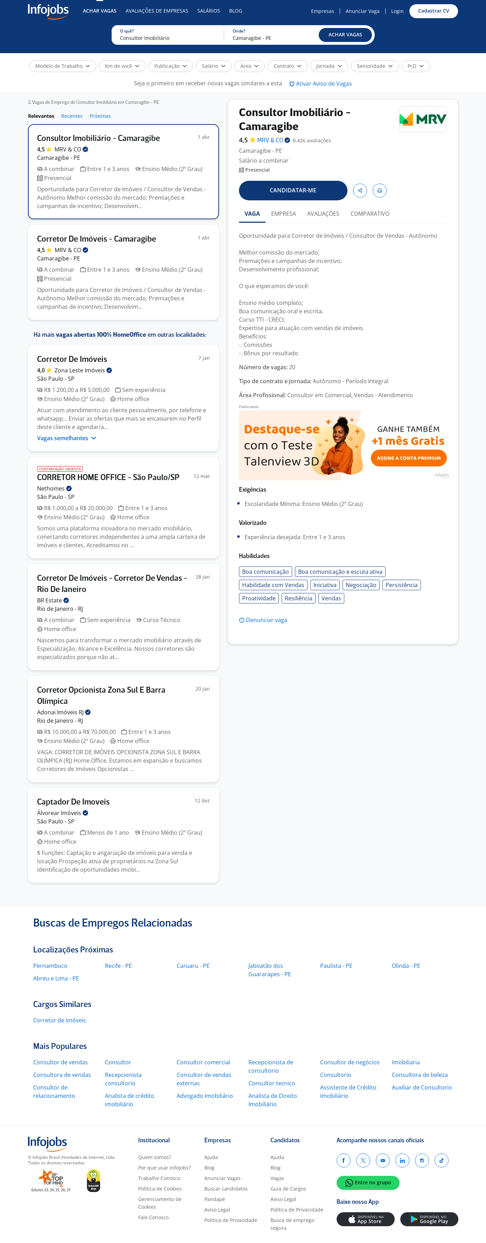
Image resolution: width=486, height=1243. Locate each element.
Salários (208, 10)
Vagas (277, 1178)
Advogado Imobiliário (205, 1096)
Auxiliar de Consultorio (422, 1087)
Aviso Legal (217, 1209)
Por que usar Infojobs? (164, 1167)
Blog (235, 10)
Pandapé (214, 1199)
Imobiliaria (406, 1062)
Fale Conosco (153, 1217)
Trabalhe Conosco (159, 1178)
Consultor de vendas (60, 1062)
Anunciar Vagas (222, 1178)
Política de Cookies (160, 1188)
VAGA (252, 213)
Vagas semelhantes (67, 438)
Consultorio (335, 1075)
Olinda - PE (406, 966)
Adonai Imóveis (64, 712)
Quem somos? (154, 1157)
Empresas (322, 11)
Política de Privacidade (230, 1220)
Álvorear (62, 813)
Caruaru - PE (193, 966)
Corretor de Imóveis (59, 1020)
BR (53, 600)
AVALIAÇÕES (323, 213)
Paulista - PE (336, 966)
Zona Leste (83, 370)
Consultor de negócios (350, 1062)
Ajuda (211, 1157)
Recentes (72, 116)
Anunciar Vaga (363, 11)
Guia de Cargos (288, 1188)
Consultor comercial (203, 1062)
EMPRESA (283, 213)
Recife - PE (118, 966)
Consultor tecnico (271, 1083)
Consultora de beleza (420, 1075)
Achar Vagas (100, 10)
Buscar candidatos (226, 1188)
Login (397, 11)
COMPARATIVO (370, 213)
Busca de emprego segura (292, 1224)
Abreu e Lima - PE (56, 978)
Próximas (100, 116)
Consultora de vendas (62, 1075)
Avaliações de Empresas (157, 10)
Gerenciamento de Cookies (160, 1203)
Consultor (118, 1062)
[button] (345, 35)
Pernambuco (50, 966)
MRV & (71, 149)
